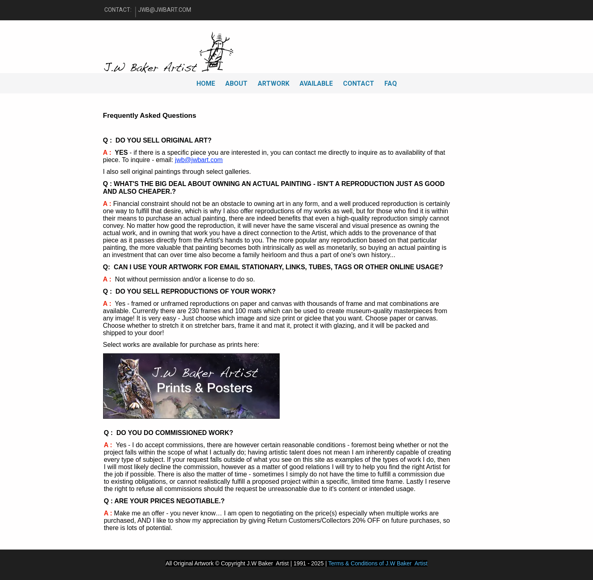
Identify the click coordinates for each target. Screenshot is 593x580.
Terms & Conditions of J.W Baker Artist (377, 563)
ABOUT (236, 83)
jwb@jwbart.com (199, 159)
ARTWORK (273, 83)
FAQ (390, 83)
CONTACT (358, 83)
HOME (205, 83)
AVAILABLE (316, 83)
